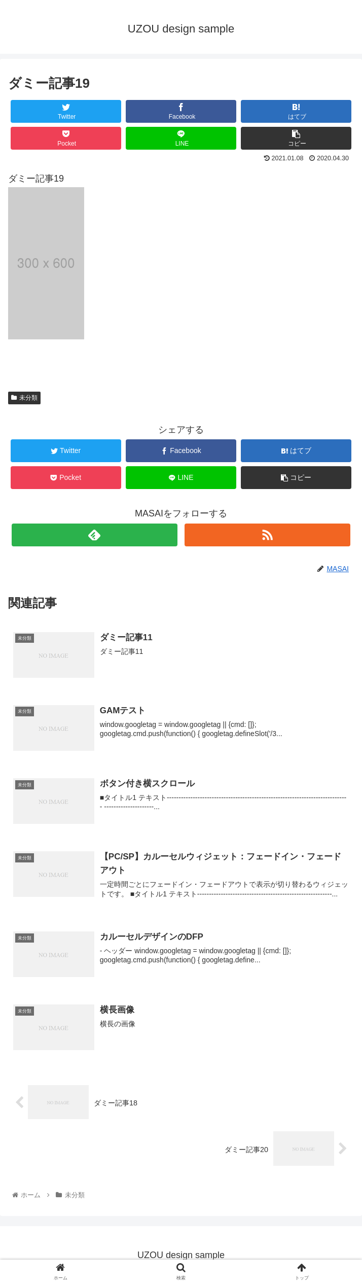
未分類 (24, 397)
